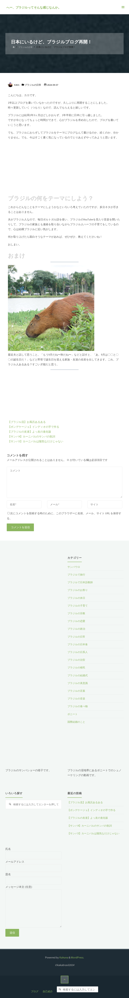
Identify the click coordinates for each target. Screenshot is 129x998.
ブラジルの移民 (76, 667)
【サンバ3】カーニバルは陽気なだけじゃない (35, 441)
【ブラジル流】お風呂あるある (27, 422)
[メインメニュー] (123, 7)
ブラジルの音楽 (76, 698)
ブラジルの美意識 (78, 683)
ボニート (72, 714)
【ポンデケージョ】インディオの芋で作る (33, 426)
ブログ (33, 990)
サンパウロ (74, 566)
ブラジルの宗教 (76, 613)
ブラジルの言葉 (76, 690)
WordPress (77, 957)
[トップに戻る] (64, 980)
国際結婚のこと (76, 721)
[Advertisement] (64, 166)
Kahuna (63, 957)
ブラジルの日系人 (78, 652)
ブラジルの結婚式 (78, 675)
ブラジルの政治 (76, 628)
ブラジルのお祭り (78, 590)
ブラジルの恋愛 (76, 621)
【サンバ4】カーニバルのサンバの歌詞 (31, 436)
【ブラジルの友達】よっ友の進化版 (29, 431)
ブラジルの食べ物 (78, 706)
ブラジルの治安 (76, 659)
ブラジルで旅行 (76, 574)
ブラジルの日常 (26, 47)
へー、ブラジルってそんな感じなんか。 (34, 7)
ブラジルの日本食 (78, 644)
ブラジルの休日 (76, 597)
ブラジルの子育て (78, 605)
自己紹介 (47, 990)
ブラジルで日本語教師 (80, 582)
